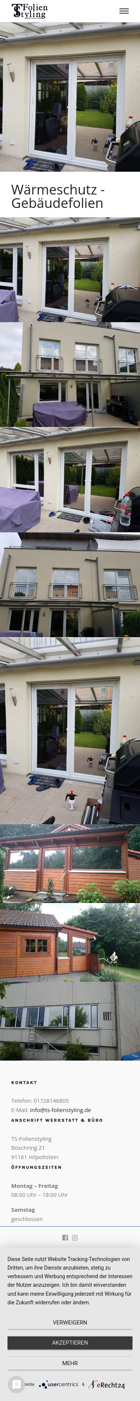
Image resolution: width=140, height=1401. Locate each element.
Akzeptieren (70, 1342)
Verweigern (70, 1322)
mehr (70, 1363)
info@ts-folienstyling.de (60, 1110)
